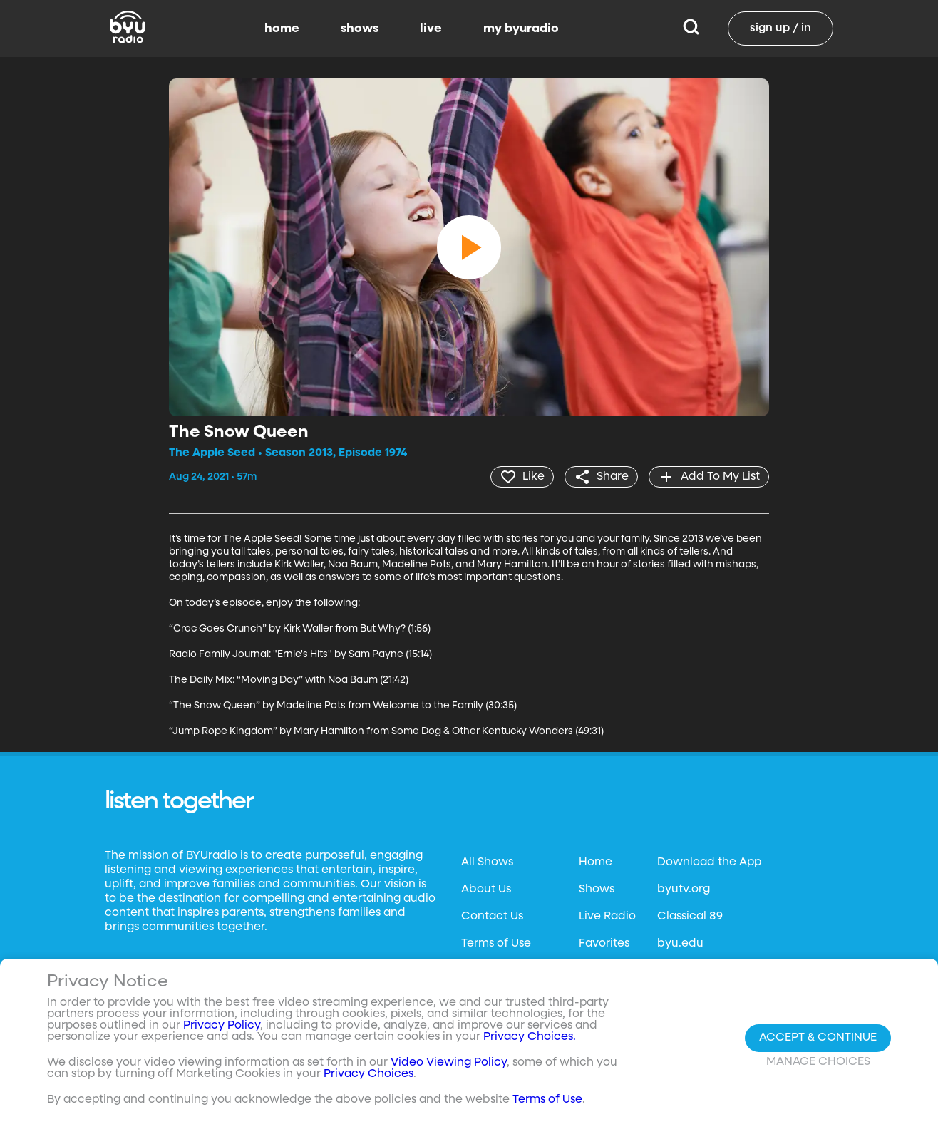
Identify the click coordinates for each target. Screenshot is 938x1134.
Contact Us (492, 916)
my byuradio (521, 28)
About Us (486, 889)
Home (595, 862)
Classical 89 (690, 916)
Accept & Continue (818, 1037)
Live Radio (607, 916)
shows (359, 28)
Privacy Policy (221, 1025)
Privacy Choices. (529, 1037)
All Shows (487, 862)
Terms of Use (496, 943)
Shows (596, 889)
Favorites (604, 943)
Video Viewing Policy (449, 1062)
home (281, 28)
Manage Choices (818, 1062)
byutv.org (683, 889)
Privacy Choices (368, 1074)
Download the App (709, 862)
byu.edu (680, 943)
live (431, 28)
